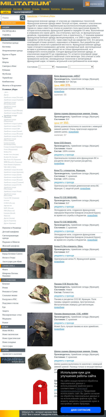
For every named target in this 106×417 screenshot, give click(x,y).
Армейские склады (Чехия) (12, 191)
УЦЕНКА (6, 35)
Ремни (5, 287)
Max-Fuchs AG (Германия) (12, 159)
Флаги (5, 269)
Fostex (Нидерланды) (10, 149)
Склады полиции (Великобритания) (9, 143)
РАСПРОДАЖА (9, 31)
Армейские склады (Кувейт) (13, 177)
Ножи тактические (10, 334)
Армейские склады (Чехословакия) (10, 139)
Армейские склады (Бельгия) (13, 169)
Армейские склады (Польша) (13, 180)
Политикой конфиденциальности (74, 389)
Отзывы (36, 9)
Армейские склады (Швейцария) (10, 107)
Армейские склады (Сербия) (13, 123)
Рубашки (6, 70)
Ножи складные (9, 342)
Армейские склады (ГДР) (12, 129)
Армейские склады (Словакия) (14, 182)
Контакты (55, 9)
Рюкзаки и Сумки (9, 291)
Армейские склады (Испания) (13, 134)
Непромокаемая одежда (12, 50)
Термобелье (7, 78)
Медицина (6, 319)
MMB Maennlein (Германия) (13, 162)
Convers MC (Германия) (11, 198)
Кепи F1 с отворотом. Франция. (69, 170)
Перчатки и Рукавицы (11, 228)
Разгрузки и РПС (9, 299)
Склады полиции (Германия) (13, 147)
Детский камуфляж (10, 232)
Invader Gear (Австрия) (11, 154)
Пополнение (9, 23)
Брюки (5, 58)
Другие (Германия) (10, 221)
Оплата (27, 9)
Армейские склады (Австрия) (13, 97)
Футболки (6, 74)
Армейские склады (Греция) (13, 131)
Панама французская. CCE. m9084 (71, 314)
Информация (68, 9)
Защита (5, 311)
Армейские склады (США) (12, 126)
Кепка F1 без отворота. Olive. (68, 246)
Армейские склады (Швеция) (13, 110)
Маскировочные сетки (12, 315)
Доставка (17, 9)
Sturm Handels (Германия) (12, 164)
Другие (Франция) (10, 223)
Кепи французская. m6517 (67, 76)
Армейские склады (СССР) (12, 185)
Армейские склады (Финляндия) (10, 188)
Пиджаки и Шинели (11, 242)
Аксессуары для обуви (12, 261)
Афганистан (8, 205)
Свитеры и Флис (9, 66)
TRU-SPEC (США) (10, 167)
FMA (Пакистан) (9, 210)
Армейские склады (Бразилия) (13, 172)
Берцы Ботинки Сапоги (12, 254)
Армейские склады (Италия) (13, 113)
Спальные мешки (9, 295)
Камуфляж (32, 16)
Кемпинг (6, 284)
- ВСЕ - (6, 92)
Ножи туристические (11, 338)
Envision (6, 200)
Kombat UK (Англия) (10, 157)
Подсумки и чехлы (10, 303)
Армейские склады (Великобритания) (10, 103)
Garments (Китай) (9, 213)
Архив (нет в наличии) (12, 354)
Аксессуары (7, 346)
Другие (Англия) (9, 218)
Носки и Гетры (8, 257)
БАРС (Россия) (8, 208)
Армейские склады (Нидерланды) (10, 120)
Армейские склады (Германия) (14, 100)
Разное (5, 322)
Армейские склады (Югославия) (10, 194)
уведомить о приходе (64, 155)
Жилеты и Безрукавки (11, 85)
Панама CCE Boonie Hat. (66, 284)
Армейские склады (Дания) (12, 175)
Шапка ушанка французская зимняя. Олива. (76, 113)
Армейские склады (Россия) (13, 136)
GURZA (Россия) (9, 203)
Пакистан (7, 216)
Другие (6, 95)
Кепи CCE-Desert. (62, 143)
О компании (5, 9)
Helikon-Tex (7, 152)
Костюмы (6, 47)
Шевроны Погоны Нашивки (10, 274)
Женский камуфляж (10, 246)
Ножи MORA (8, 330)
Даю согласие (81, 410)
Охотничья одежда (10, 43)
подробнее (59, 91)
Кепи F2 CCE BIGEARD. (65, 197)
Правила (45, 9)
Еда (4, 307)
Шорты (5, 62)
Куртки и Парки (9, 54)
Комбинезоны (8, 81)
